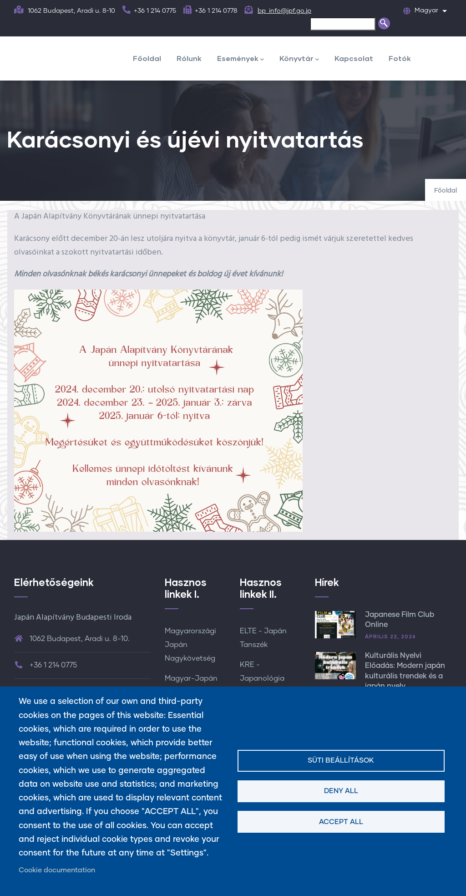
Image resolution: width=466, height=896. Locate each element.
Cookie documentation (57, 870)
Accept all (341, 822)
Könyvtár (299, 59)
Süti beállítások (341, 760)
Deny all (341, 791)
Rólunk (189, 58)
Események (240, 59)
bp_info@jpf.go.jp (284, 11)
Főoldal (147, 58)
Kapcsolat (353, 58)
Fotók (400, 58)
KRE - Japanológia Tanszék (262, 678)
